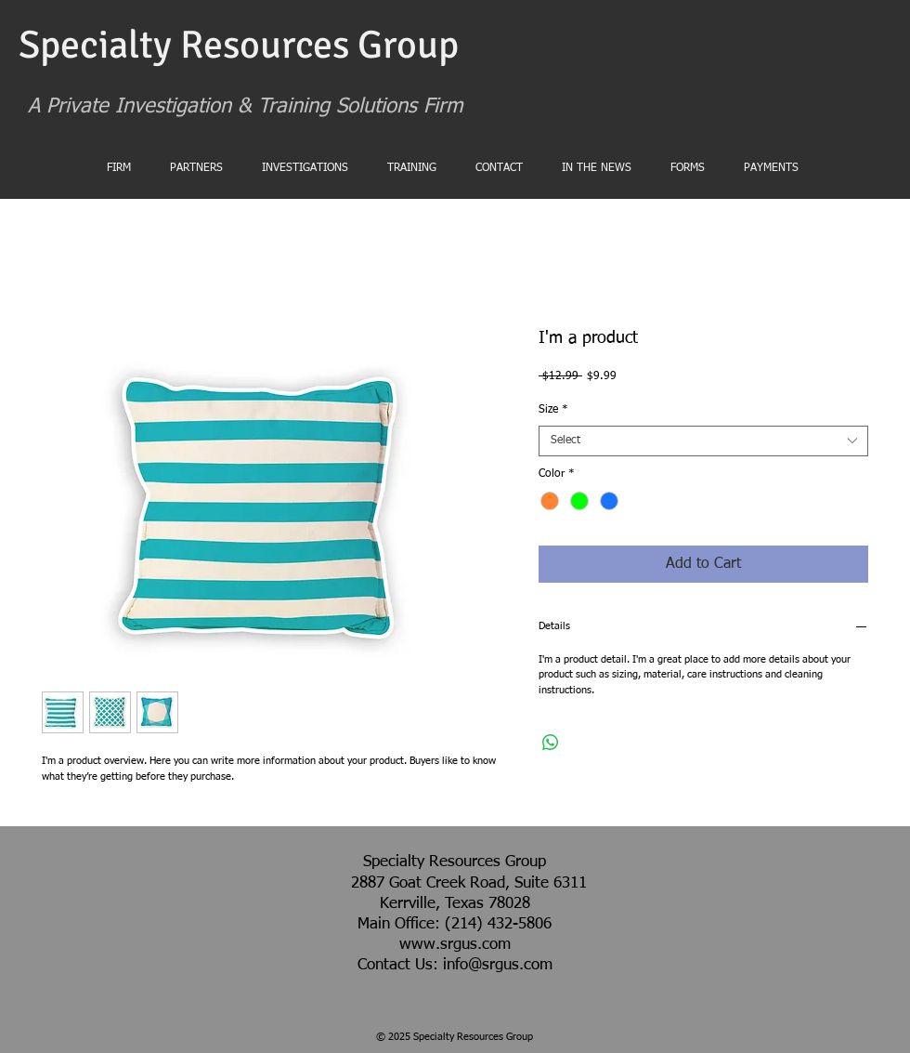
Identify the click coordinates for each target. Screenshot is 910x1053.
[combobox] (703, 441)
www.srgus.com (455, 945)
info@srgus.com (497, 965)
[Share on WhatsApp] (551, 742)
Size (553, 409)
